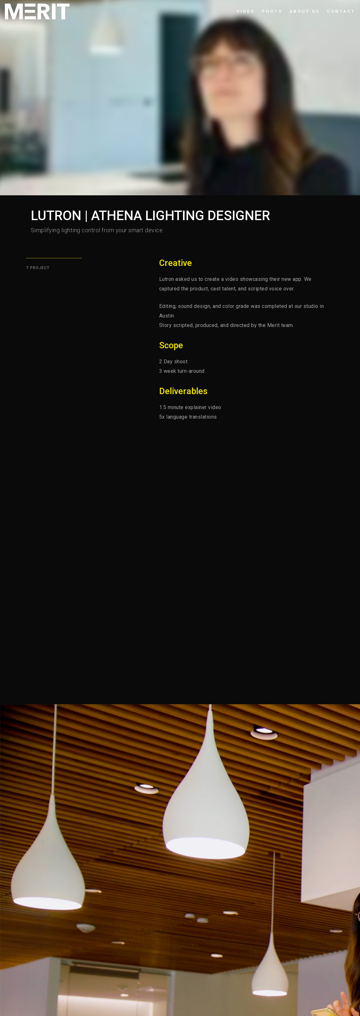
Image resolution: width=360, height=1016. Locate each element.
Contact (341, 11)
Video (246, 11)
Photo (272, 11)
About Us (304, 11)
